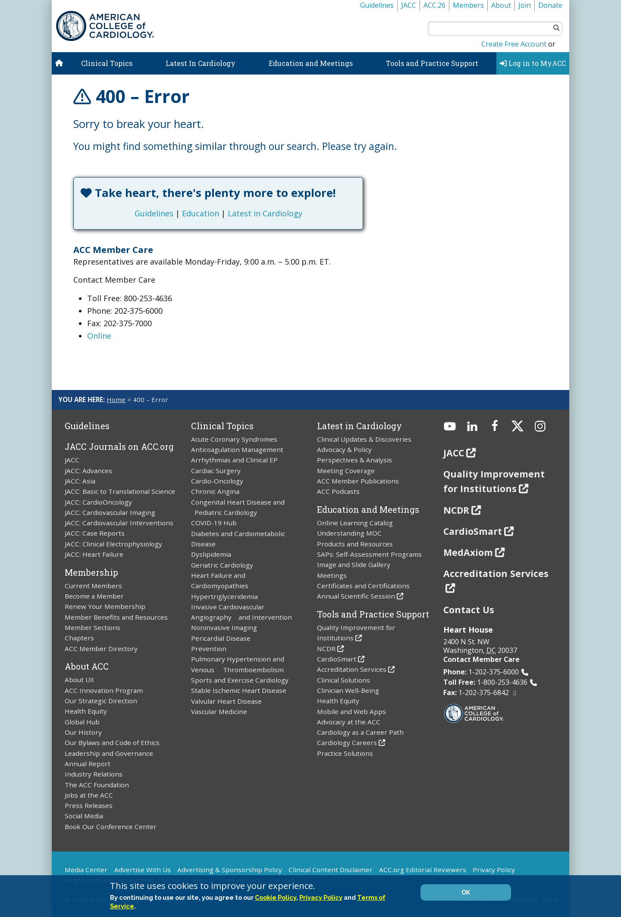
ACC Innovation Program (104, 690)
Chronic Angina (215, 491)
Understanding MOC (349, 533)
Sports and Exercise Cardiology (240, 680)
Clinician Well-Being (348, 690)
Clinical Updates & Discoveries (364, 439)
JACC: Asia (80, 481)
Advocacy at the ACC (348, 721)
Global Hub (82, 721)
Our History (83, 732)
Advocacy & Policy (344, 449)
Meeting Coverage (346, 470)
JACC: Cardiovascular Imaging (110, 512)
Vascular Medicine (219, 711)
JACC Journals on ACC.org (119, 446)
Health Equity (86, 711)
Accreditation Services (351, 669)
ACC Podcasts (338, 491)
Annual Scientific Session (356, 596)
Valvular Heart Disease (226, 701)
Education (200, 213)
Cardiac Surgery (216, 470)
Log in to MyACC (533, 63)
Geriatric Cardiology (222, 565)
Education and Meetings (311, 63)
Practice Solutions (345, 753)
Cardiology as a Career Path (360, 732)
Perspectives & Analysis (354, 459)
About (501, 5)
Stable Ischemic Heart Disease (238, 690)
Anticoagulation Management (237, 449)
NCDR (326, 648)
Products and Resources (355, 544)
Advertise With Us (142, 869)
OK (465, 892)
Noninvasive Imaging (224, 627)
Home (116, 399)
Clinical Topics (106, 63)
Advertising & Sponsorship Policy (229, 869)
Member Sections (92, 627)
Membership (91, 572)
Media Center (86, 869)
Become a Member (94, 596)
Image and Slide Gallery (353, 564)
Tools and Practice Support (432, 63)
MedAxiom (468, 552)
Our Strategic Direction (101, 700)
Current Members (93, 585)
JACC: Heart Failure (94, 554)
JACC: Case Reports (95, 533)
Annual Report (87, 763)
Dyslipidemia (211, 554)
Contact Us (468, 609)
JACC (408, 5)
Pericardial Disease (221, 638)
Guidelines (377, 5)
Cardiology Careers (347, 742)
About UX (79, 679)
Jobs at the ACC (89, 795)
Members (468, 5)
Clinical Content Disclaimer (331, 869)
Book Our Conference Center (111, 826)
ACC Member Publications (358, 481)
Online (99, 336)
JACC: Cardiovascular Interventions (119, 522)
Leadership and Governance (109, 753)
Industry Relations (93, 774)
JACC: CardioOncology (98, 502)
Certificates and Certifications (363, 585)
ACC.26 (434, 5)
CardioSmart (336, 659)
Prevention (208, 648)
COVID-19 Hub (214, 522)
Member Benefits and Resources (116, 617)
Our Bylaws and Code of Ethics (112, 742)
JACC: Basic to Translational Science (120, 491)
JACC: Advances (88, 470)
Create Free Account (513, 44)
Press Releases (89, 805)
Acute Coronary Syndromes (234, 439)
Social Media (84, 815)
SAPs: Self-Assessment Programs (369, 554)
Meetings (332, 575)
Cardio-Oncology (217, 481)
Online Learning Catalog (355, 522)
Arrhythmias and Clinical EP (234, 459)
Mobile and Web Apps (351, 711)
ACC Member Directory (101, 648)
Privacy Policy (494, 869)
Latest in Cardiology (265, 213)
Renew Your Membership (105, 606)
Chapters (79, 637)
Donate (550, 5)
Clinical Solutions (343, 680)
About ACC (87, 666)
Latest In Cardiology (200, 63)
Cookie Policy (275, 897)
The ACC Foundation (97, 784)
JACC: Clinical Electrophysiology (113, 544)
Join (524, 5)
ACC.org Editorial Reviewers (422, 869)
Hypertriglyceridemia (224, 596)
